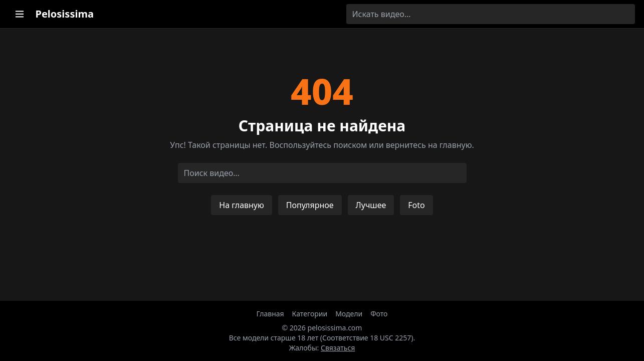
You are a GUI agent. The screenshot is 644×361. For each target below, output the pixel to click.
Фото (378, 313)
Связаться (338, 347)
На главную (241, 205)
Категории (310, 313)
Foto (416, 205)
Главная (270, 313)
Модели (348, 313)
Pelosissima (65, 14)
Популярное (310, 205)
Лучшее (371, 205)
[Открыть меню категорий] (20, 14)
